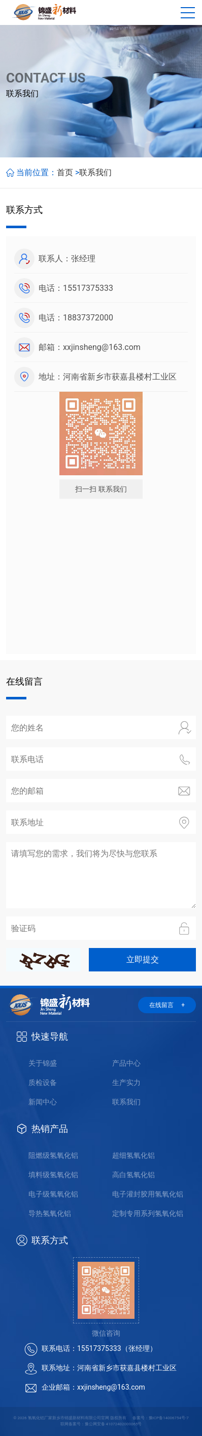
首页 (65, 172)
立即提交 (142, 959)
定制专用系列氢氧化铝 (147, 1213)
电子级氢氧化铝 (53, 1194)
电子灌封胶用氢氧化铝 (147, 1194)
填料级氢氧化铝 (53, 1175)
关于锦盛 (42, 1063)
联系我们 (95, 172)
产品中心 (126, 1063)
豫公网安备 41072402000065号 (113, 1424)
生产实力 (126, 1082)
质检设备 (42, 1082)
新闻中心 (42, 1102)
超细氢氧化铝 (133, 1155)
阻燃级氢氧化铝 (53, 1155)
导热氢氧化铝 (49, 1213)
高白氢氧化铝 (133, 1175)
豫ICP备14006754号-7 (169, 1418)
